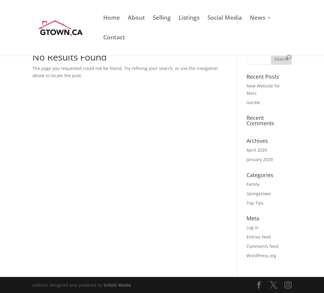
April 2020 (256, 150)
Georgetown (258, 193)
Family (253, 184)
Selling (162, 18)
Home (111, 18)
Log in (252, 227)
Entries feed (258, 237)
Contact (114, 38)
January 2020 (259, 159)
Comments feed (262, 246)
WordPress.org (261, 255)
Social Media (224, 18)
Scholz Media (117, 285)
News (257, 18)
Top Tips (255, 203)
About (136, 18)
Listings (189, 18)
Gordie (253, 102)
